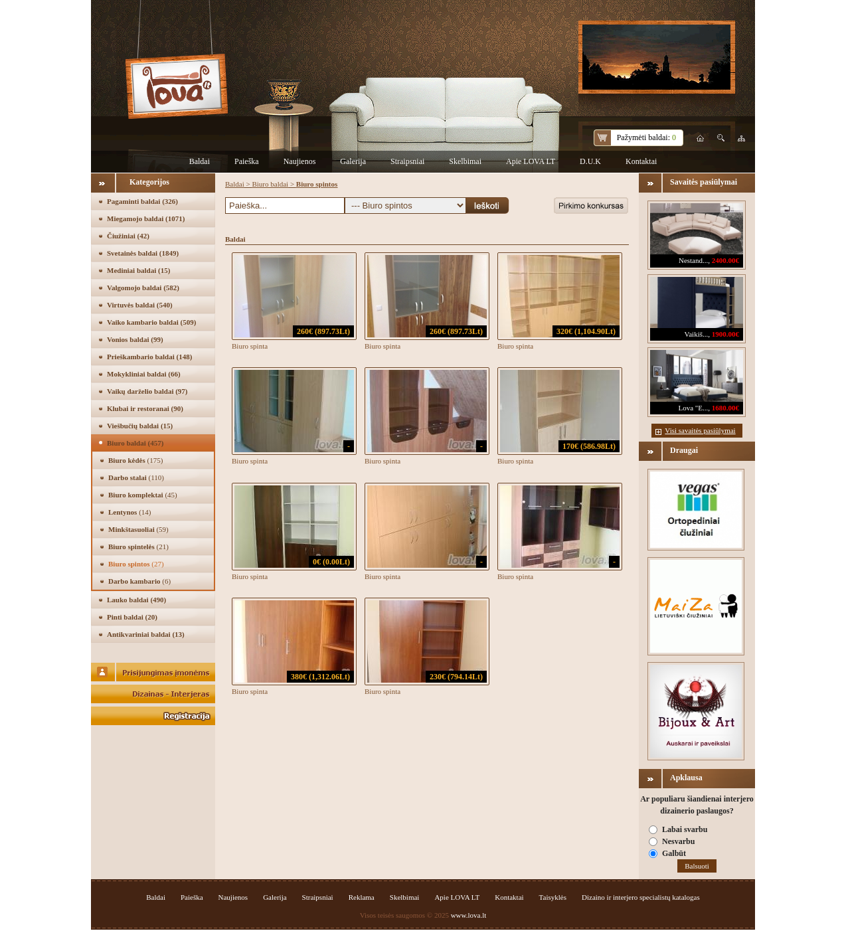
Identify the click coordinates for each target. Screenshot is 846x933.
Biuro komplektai (142, 495)
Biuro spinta (250, 346)
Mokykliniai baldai (144, 374)
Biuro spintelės (138, 547)
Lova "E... (693, 408)
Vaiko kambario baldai (151, 322)
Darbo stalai (136, 477)
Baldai (199, 161)
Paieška (246, 161)
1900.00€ (725, 334)
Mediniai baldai (138, 270)
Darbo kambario (139, 581)
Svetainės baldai (143, 253)
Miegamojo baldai (146, 218)
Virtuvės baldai (140, 305)
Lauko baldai (136, 600)
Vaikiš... (697, 334)
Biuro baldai (135, 443)
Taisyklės (552, 897)
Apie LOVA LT (530, 161)
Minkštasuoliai (138, 529)
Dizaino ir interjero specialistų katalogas (641, 897)
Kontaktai (641, 161)
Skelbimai (465, 161)
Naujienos (300, 161)
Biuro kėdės (135, 460)
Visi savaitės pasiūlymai (700, 430)
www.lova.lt (469, 915)
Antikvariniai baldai (146, 634)
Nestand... (693, 260)
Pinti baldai (132, 617)
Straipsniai (407, 161)
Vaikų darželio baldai (147, 391)
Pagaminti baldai (142, 201)
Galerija (353, 161)
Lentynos (129, 512)
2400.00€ (725, 260)
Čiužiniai (128, 236)
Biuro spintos (136, 564)
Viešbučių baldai (140, 426)
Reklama (362, 897)
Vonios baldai (135, 339)
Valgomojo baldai (143, 288)
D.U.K (590, 161)
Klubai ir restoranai (145, 408)
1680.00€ (725, 408)
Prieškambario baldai (149, 357)
